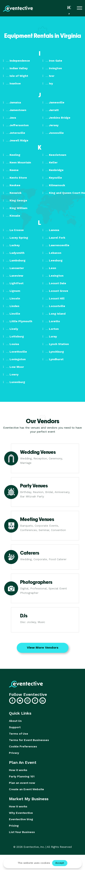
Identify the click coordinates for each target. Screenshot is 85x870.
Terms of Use (18, 733)
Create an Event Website (26, 789)
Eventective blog (21, 819)
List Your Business (22, 832)
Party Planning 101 (21, 776)
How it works (18, 770)
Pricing (14, 825)
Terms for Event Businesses (29, 740)
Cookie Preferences (23, 746)
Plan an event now (22, 782)
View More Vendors (42, 647)
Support (15, 727)
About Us (15, 720)
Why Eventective (21, 812)
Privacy (14, 752)
